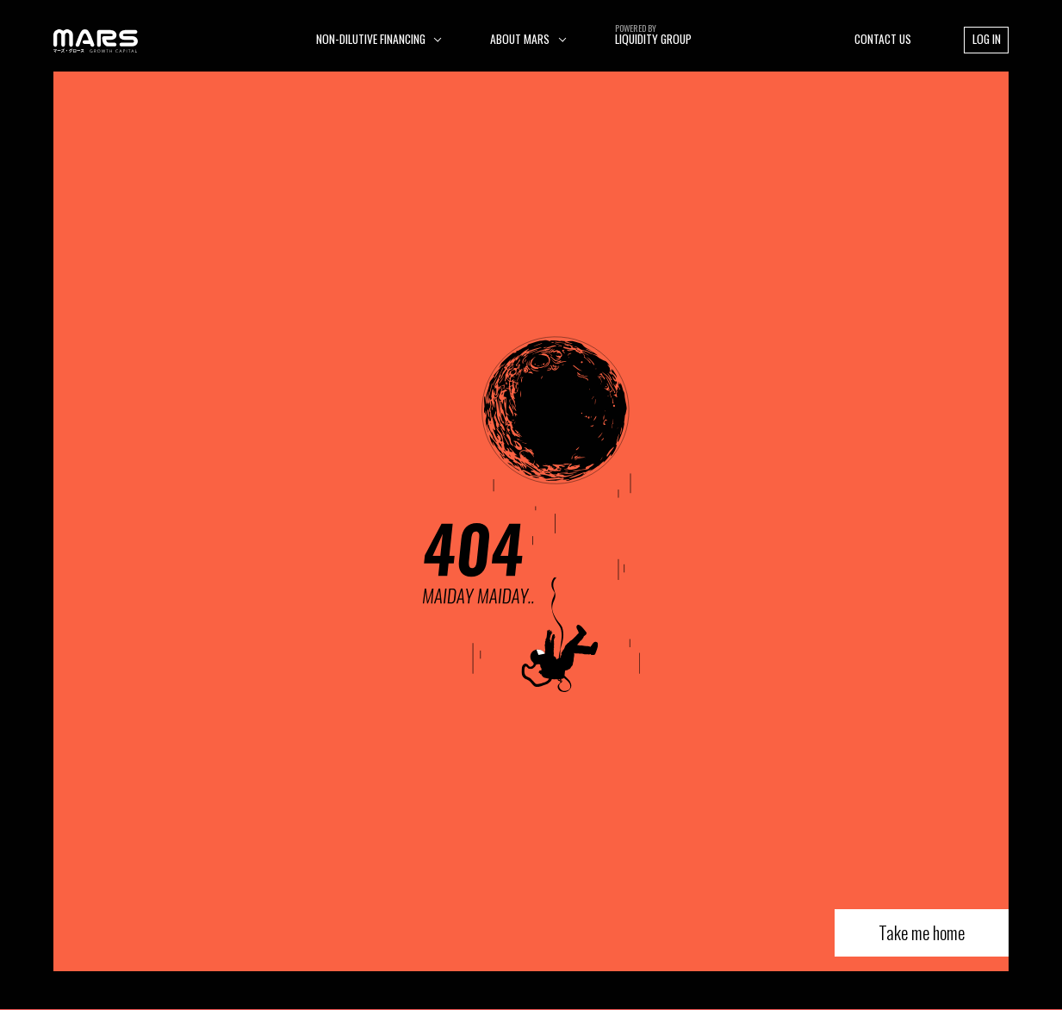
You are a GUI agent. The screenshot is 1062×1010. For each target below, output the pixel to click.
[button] (379, 39)
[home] (96, 40)
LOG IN (986, 38)
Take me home (922, 932)
